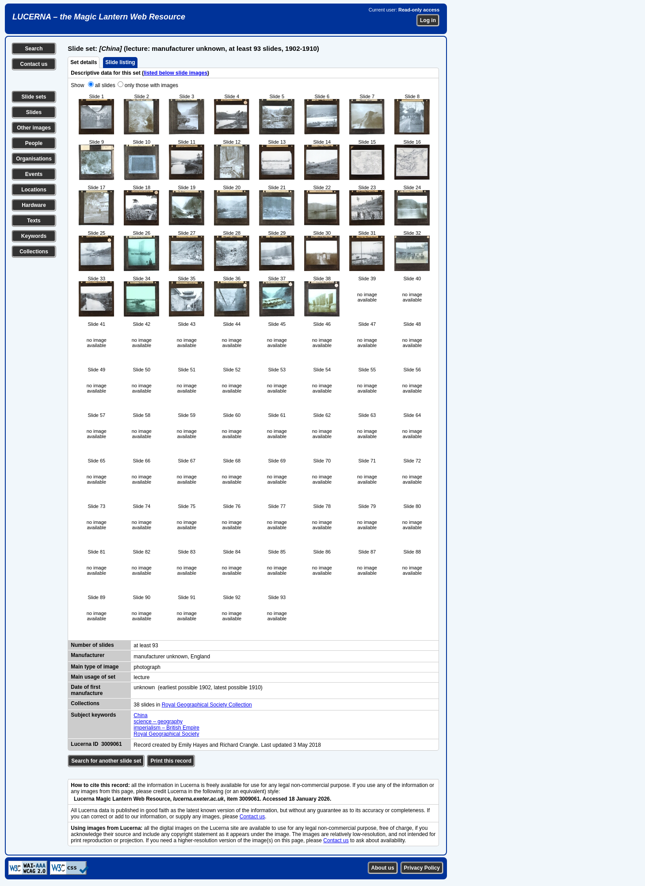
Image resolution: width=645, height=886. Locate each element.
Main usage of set (93, 677)
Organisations (34, 159)
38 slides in (147, 705)
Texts (33, 221)
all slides (105, 85)
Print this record (170, 761)
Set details (83, 62)
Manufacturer (87, 655)
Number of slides (92, 645)
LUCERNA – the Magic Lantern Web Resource (98, 16)
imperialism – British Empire (166, 728)
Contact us (33, 64)
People (33, 143)
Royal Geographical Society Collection (207, 705)
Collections (33, 251)
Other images (34, 128)
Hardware (34, 205)
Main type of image (94, 667)
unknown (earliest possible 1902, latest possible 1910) (198, 687)
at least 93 (146, 645)
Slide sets (33, 97)
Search (33, 49)
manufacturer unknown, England (172, 656)
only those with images (151, 85)
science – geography (158, 721)
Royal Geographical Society (166, 734)
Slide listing (120, 62)
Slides (34, 112)
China (140, 715)
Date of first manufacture (87, 690)
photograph (147, 667)
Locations (33, 190)
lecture (141, 677)
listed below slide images (175, 73)
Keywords (33, 236)
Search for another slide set (106, 761)
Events (33, 174)
